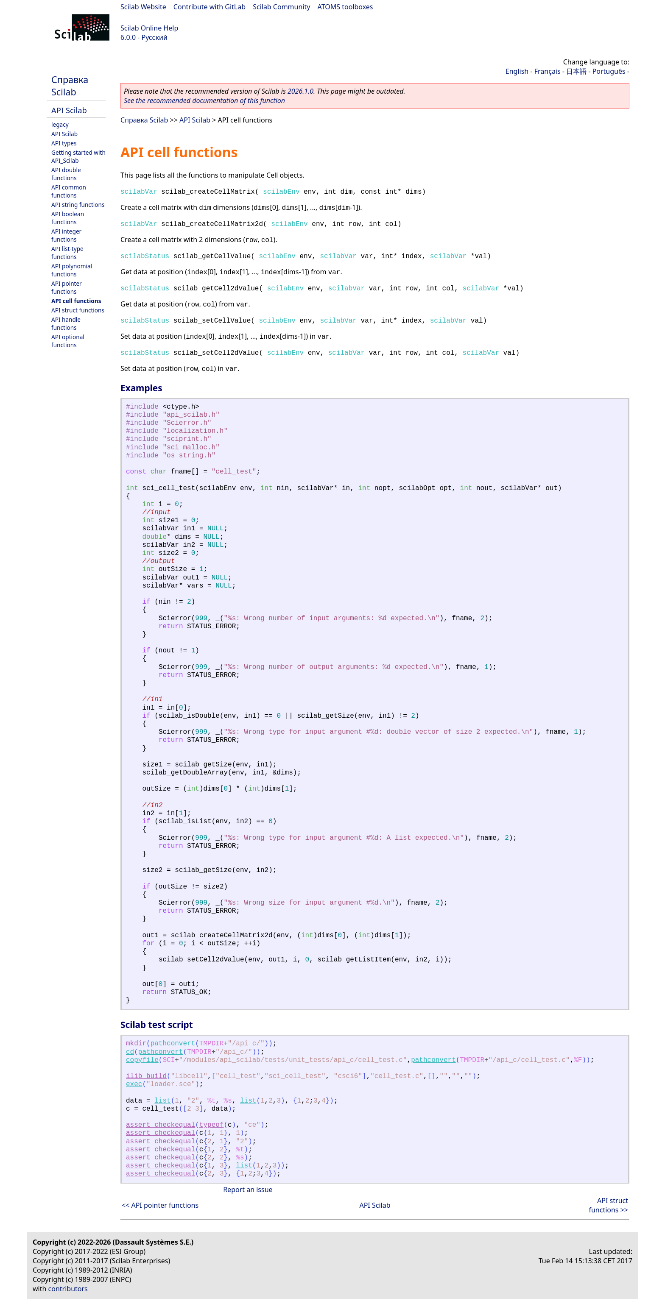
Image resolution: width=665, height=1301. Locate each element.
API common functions (68, 191)
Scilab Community (281, 6)
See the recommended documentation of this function (204, 100)
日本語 (576, 71)
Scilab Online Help (149, 28)
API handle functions (66, 323)
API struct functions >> (608, 1205)
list (162, 1101)
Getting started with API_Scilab (78, 156)
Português (609, 71)
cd (130, 1052)
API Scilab (69, 110)
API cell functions (76, 301)
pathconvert (173, 1043)
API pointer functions (66, 287)
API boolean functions (67, 218)
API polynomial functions (71, 270)
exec (134, 1084)
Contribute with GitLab (209, 6)
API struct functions (77, 310)
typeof (211, 1125)
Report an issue (247, 1189)
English (517, 71)
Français (547, 71)
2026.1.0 (300, 91)
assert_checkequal (160, 1125)
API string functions (77, 205)
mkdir (136, 1043)
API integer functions (66, 235)
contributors (68, 1288)
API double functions (66, 174)
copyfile (142, 1060)
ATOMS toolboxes (345, 6)
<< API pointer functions (160, 1205)
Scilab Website (143, 6)
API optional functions (67, 341)
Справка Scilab (69, 85)
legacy (60, 124)
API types (63, 143)
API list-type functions (67, 253)
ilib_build (146, 1076)
